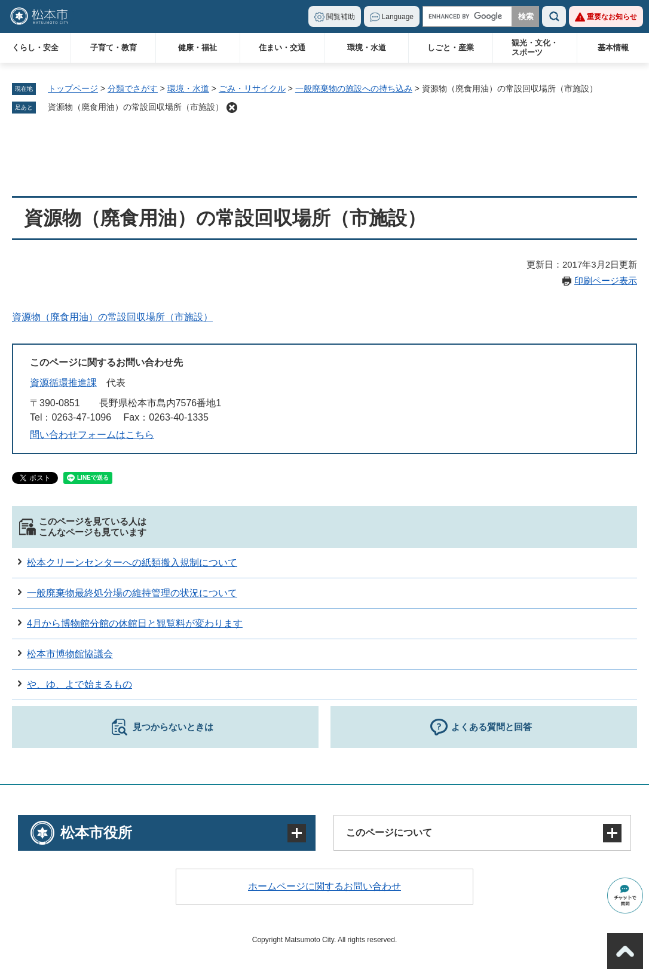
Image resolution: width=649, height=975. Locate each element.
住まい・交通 (282, 47)
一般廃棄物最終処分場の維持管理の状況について (132, 593)
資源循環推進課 (63, 383)
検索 (554, 16)
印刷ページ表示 (605, 280)
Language (398, 17)
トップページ (73, 88)
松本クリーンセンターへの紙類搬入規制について (132, 562)
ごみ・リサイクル (252, 88)
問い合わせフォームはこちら (92, 435)
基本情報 (613, 47)
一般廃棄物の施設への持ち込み (353, 88)
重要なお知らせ (612, 17)
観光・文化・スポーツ (535, 47)
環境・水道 (366, 47)
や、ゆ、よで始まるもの (79, 684)
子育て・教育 (113, 47)
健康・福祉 (197, 47)
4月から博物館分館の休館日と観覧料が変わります (135, 623)
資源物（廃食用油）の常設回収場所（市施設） (136, 107)
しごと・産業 (450, 47)
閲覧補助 (340, 17)
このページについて (389, 832)
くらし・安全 (35, 47)
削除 (231, 107)
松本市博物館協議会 (70, 654)
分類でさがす (133, 88)
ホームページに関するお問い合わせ (324, 886)
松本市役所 (96, 832)
